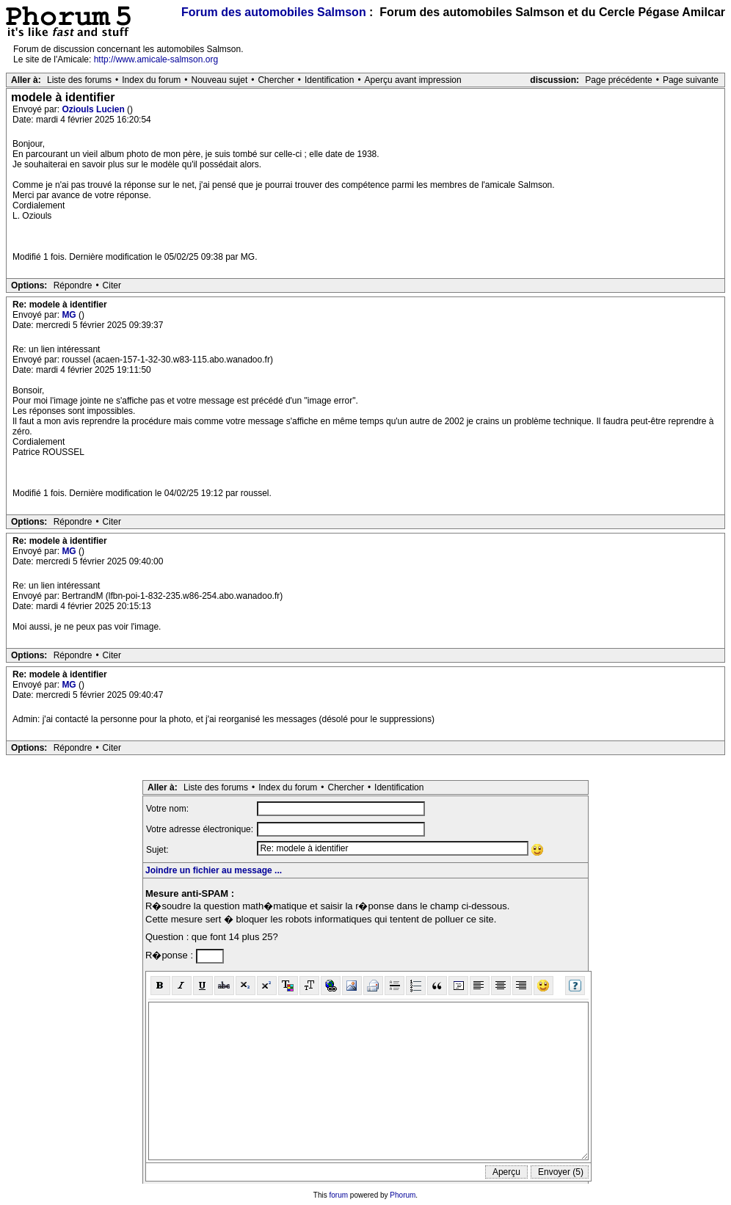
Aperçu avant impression (413, 80)
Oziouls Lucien (94, 109)
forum (339, 1195)
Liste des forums (79, 80)
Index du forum (151, 80)
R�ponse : (170, 955)
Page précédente (618, 80)
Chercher (276, 80)
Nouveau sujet (220, 80)
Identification (329, 80)
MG (70, 315)
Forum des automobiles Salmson (273, 12)
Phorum (402, 1195)
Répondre (73, 285)
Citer (112, 285)
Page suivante (691, 80)
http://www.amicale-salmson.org (156, 59)
